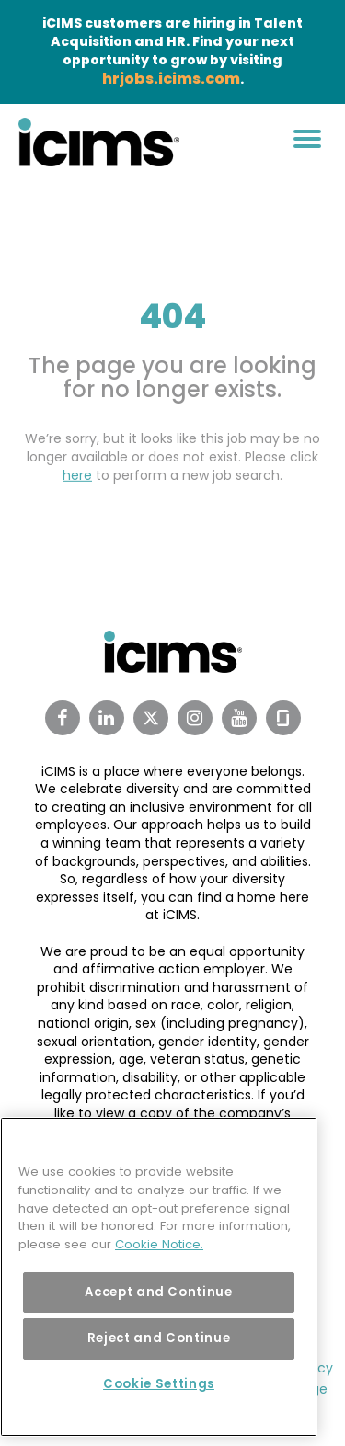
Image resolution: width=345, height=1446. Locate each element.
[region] (158, 1277)
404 (172, 316)
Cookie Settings (158, 1384)
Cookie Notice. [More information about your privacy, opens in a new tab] (159, 1244)
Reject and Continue (158, 1338)
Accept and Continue (158, 1292)
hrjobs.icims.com (171, 78)
